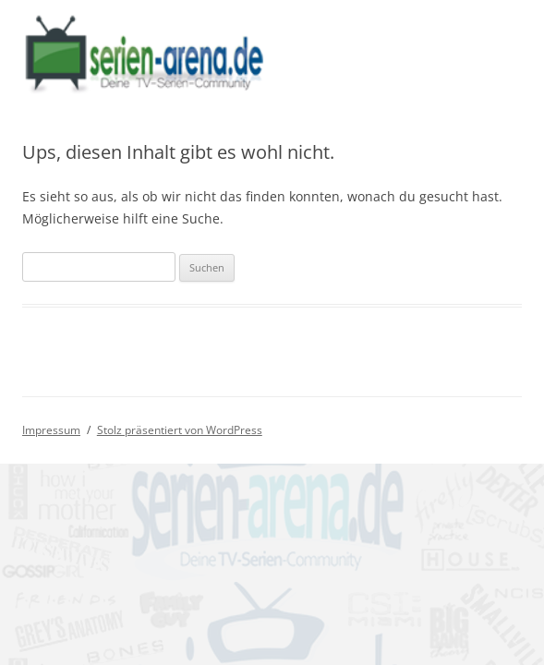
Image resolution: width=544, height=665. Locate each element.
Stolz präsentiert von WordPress (179, 430)
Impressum (51, 430)
